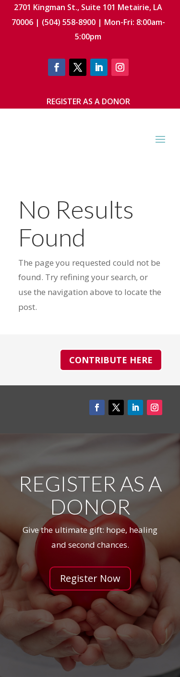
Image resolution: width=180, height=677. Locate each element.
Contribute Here (111, 360)
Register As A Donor (88, 101)
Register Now (90, 578)
